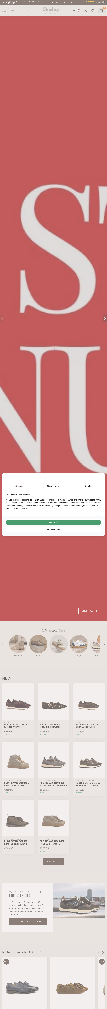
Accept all (53, 522)
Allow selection (53, 529)
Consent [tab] (19, 486)
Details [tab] (87, 486)
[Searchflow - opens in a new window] (97, 478)
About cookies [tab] (53, 486)
